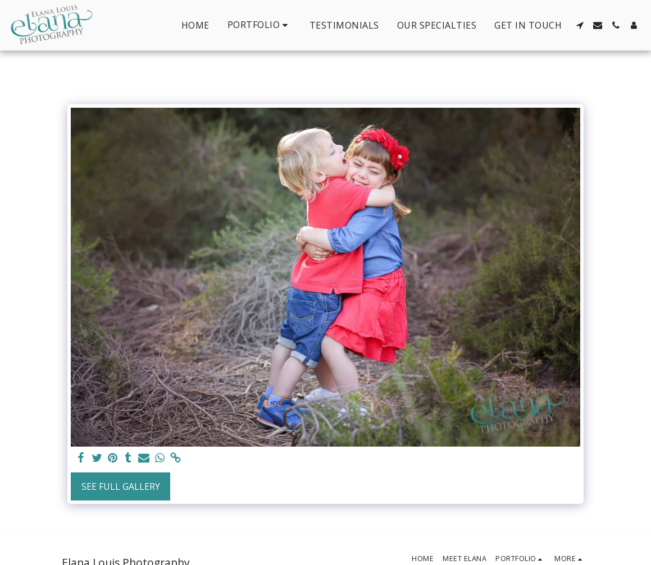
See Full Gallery (120, 486)
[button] (259, 25)
